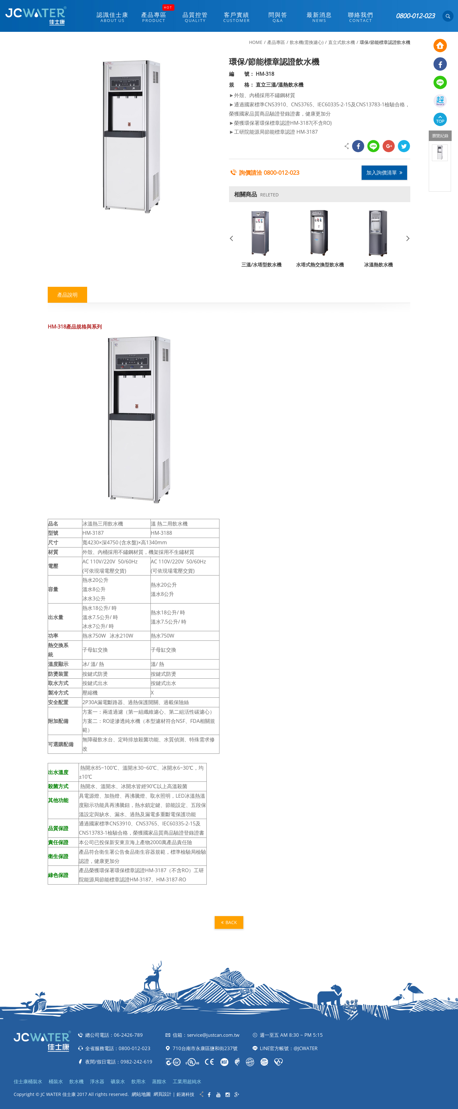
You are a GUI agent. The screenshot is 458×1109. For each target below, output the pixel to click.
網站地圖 (141, 1094)
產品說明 (67, 294)
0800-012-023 (415, 15)
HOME (255, 42)
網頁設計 (162, 1094)
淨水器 (97, 1081)
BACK (229, 922)
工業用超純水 (187, 1081)
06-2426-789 (128, 1035)
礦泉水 (118, 1081)
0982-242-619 (136, 1061)
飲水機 (76, 1081)
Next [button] (405, 238)
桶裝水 (56, 1081)
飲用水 (138, 1081)
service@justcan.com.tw (213, 1035)
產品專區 (276, 42)
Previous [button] (234, 238)
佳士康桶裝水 (28, 1081)
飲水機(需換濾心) (306, 42)
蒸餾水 (159, 1081)
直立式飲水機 (341, 42)
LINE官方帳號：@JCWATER (288, 1048)
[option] (440, 152)
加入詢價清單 (384, 172)
